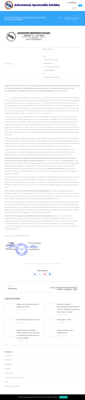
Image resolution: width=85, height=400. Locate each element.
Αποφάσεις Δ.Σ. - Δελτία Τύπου (39, 263)
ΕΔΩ (11, 236)
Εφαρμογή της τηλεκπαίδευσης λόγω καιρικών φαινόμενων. (28, 305)
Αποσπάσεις (8, 364)
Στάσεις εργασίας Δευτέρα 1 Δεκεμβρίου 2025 (65, 331)
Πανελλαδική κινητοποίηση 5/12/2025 (28, 319)
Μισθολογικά (9, 373)
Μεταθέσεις (8, 360)
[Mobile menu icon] (80, 5)
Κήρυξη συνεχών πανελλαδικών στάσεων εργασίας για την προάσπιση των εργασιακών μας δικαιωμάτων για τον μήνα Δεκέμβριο (28, 334)
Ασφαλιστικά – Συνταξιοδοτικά (14, 377)
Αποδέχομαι (63, 397)
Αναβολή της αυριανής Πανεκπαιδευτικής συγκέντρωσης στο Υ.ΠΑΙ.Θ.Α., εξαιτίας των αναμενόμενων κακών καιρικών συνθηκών (68, 308)
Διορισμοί (8, 368)
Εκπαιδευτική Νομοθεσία (12, 386)
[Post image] (10, 307)
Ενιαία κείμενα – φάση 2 (64, 319)
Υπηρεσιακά (8, 355)
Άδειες (6, 382)
